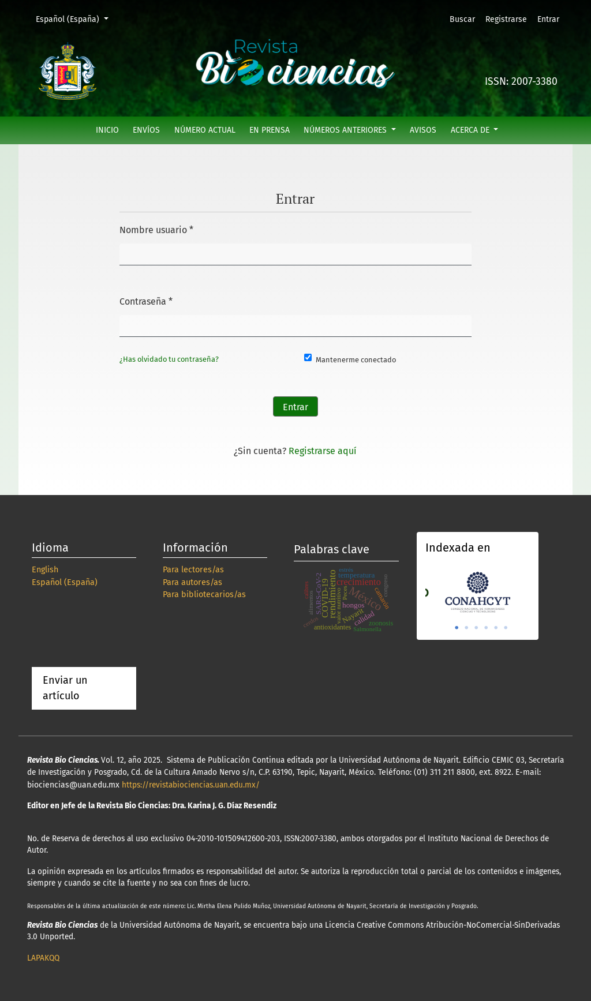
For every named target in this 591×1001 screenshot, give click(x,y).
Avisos (423, 130)
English (45, 570)
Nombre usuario (156, 228)
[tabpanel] (477, 591)
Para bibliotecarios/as (204, 594)
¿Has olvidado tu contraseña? (169, 359)
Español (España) (76, 18)
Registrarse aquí (323, 450)
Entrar (548, 19)
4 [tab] (486, 627)
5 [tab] (496, 627)
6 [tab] (505, 627)
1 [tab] (456, 627)
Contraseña (146, 300)
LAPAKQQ (43, 958)
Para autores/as (192, 582)
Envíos (146, 130)
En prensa (269, 130)
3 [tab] (476, 627)
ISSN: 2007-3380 (521, 82)
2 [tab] (466, 627)
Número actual (204, 130)
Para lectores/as (193, 570)
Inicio (107, 130)
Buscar (462, 19)
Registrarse (506, 19)
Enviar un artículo (65, 688)
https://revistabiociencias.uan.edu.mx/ (191, 785)
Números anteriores (346, 130)
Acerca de (471, 130)
